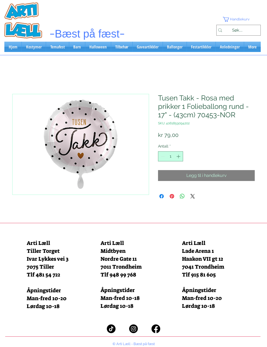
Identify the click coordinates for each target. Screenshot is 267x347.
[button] (238, 19)
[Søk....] (237, 30)
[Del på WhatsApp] (182, 196)
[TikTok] (111, 328)
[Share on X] (192, 196)
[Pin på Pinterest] (172, 196)
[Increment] (178, 156)
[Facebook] (155, 328)
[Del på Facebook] (161, 196)
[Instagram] (133, 328)
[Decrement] (162, 156)
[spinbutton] (170, 156)
